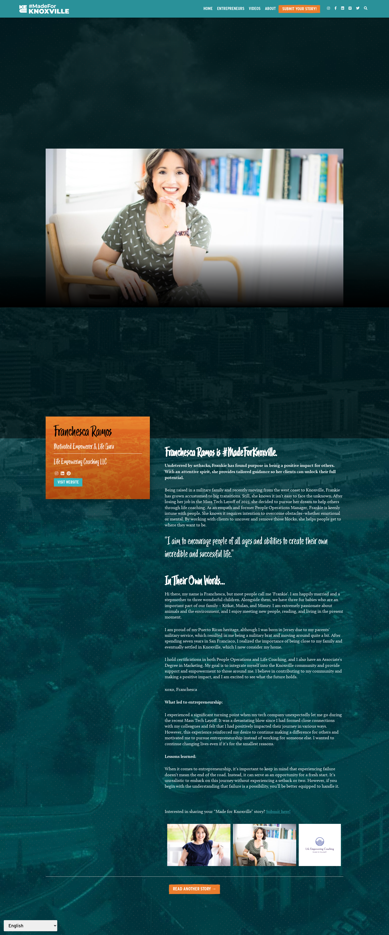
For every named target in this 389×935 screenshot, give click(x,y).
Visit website (68, 482)
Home (208, 8)
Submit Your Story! (299, 8)
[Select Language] (30, 925)
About (270, 8)
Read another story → (194, 888)
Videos (254, 8)
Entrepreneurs (230, 8)
